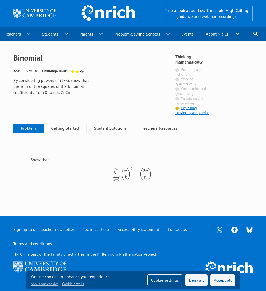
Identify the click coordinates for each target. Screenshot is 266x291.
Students (50, 34)
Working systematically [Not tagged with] (185, 81)
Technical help (96, 229)
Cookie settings (165, 280)
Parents (86, 34)
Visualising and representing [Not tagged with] (189, 100)
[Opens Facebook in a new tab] (234, 229)
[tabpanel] (133, 169)
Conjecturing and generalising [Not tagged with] (190, 91)
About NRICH (218, 34)
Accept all (223, 280)
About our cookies (44, 283)
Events (187, 34)
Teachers (13, 34)
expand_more (29, 34)
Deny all (196, 280)
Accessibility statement (138, 229)
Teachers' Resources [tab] (159, 128)
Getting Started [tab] (65, 128)
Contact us (177, 229)
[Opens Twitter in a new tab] (219, 229)
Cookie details (73, 283)
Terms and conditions (32, 243)
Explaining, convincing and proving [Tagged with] (192, 110)
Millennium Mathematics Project (126, 254)
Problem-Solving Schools (137, 34)
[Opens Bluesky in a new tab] (249, 229)
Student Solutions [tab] (110, 128)
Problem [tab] (28, 128)
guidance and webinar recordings (206, 16)
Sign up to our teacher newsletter (43, 229)
